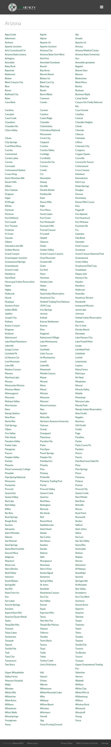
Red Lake (9, 501)
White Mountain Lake (51, 692)
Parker (78, 441)
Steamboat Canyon (49, 592)
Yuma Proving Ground (51, 724)
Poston (79, 485)
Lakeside (9, 345)
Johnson (79, 313)
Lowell (43, 361)
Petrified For (46, 461)
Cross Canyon (82, 170)
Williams (9, 704)
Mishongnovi (11, 393)
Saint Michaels (12, 533)
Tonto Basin (46, 640)
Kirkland (9, 333)
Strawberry (80, 592)
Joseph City (11, 317)
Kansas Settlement (49, 321)
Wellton (79, 684)
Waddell (79, 680)
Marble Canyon (48, 373)
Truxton (79, 648)
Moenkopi (80, 397)
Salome (8, 537)
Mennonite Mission (14, 385)
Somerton (45, 576)
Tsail (7, 652)
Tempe (78, 620)
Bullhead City (11, 94)
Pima (77, 465)
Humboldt (80, 301)
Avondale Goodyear (50, 62)
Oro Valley (10, 433)
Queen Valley (11, 497)
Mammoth (45, 369)
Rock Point (80, 513)
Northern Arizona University (54, 421)
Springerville (81, 581)
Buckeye (79, 90)
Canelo (43, 102)
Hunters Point (12, 305)
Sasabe (43, 549)
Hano (43, 273)
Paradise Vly (46, 441)
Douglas (79, 190)
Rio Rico (9, 513)
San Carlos (45, 537)
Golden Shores (12, 249)
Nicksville (45, 417)
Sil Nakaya (80, 568)
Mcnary (9, 381)
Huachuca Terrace (84, 297)
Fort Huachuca (82, 218)
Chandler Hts (11, 126)
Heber (8, 285)
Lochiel (78, 357)
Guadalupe (80, 269)
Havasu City (81, 277)
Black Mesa (81, 82)
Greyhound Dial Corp (86, 265)
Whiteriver (10, 696)
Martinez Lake (12, 377)
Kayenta (79, 321)
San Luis (79, 537)
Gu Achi (44, 269)
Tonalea (44, 636)
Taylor (8, 620)
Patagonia (10, 449)
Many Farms (81, 369)
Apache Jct (45, 42)
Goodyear (80, 249)
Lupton (79, 365)
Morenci (44, 401)
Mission (44, 393)
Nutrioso (79, 421)
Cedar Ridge (46, 118)
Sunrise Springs (12, 604)
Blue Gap (44, 86)
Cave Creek (10, 118)
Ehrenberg (80, 198)
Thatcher (79, 624)
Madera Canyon (13, 369)
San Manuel (11, 541)
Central (79, 118)
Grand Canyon (12, 253)
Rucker (78, 521)
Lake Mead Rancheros (16, 341)
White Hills (10, 692)
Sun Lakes (10, 600)
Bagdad (79, 66)
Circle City (45, 138)
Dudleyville (45, 194)
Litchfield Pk (11, 353)
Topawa (79, 640)
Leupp (78, 345)
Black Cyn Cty (47, 82)
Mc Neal (79, 377)
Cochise (44, 146)
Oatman (44, 425)
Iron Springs (46, 309)
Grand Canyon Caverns (51, 253)
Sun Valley (45, 600)
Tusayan (79, 660)
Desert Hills (11, 182)
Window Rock (82, 704)
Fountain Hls (81, 226)
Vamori (43, 676)
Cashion (44, 114)
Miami (43, 389)
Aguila (43, 34)
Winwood (80, 708)
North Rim (10, 421)
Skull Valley (10, 573)
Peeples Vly (46, 457)
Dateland (80, 174)
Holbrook (80, 289)
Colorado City (82, 146)
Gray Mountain (47, 258)
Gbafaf (43, 238)
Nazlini (43, 413)
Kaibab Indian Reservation (88, 317)
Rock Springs (11, 517)
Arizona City (46, 50)
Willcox (79, 700)
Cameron (44, 98)
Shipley (79, 557)
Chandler (44, 122)
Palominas (45, 437)
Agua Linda (10, 34)
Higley (8, 289)
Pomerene (10, 485)
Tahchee (79, 616)
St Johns (44, 584)
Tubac (43, 656)
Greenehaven (11, 265)
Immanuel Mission (84, 305)
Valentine (80, 672)
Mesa (43, 385)
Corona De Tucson (84, 162)
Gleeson (44, 241)
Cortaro (44, 166)
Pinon (78, 473)
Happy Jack (81, 273)
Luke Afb (9, 365)
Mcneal (43, 381)
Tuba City (9, 656)
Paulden (79, 449)
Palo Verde (10, 437)
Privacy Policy (67, 743)
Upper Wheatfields (14, 672)
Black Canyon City (14, 82)
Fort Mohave (81, 222)
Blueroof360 (18, 743)
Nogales (79, 417)
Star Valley (80, 588)
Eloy (77, 206)
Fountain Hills (47, 226)
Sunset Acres (81, 604)
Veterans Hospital (14, 680)
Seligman (9, 557)
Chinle (78, 126)
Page (77, 433)
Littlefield (80, 353)
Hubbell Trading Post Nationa (55, 301)
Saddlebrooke (47, 525)
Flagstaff (79, 210)
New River (10, 417)
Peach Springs (47, 453)
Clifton (78, 142)
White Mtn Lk (82, 692)
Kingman (9, 329)
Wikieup (44, 700)
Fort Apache (81, 214)
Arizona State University (87, 54)
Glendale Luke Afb (14, 246)
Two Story (10, 664)
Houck (8, 297)
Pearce (78, 453)
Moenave (44, 397)
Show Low (10, 565)
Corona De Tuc (47, 162)
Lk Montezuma (47, 357)
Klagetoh (44, 333)
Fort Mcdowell (47, 222)
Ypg (42, 720)
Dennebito (45, 178)
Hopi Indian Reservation (52, 293)
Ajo (77, 34)
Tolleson (44, 632)
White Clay (80, 688)
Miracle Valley (82, 389)
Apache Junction (13, 46)
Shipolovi (9, 561)
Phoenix (9, 465)
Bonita (78, 86)
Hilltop (43, 289)
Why (42, 696)
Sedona (43, 553)
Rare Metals (81, 497)
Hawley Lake (46, 281)
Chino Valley (11, 130)
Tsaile (43, 652)
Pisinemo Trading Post (51, 481)
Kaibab (43, 317)
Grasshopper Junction (16, 258)
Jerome (43, 313)
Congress (80, 150)
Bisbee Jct (45, 78)
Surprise (79, 612)
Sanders (44, 545)
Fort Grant (45, 218)
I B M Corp (45, 305)
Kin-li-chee (80, 325)
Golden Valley (47, 249)
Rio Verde (45, 513)
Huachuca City (47, 297)
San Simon (45, 541)
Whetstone (45, 688)
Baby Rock (10, 66)
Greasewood (81, 258)
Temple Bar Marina (49, 624)
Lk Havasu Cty (12, 357)
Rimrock (44, 509)
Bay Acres (45, 70)
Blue (7, 86)
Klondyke (80, 333)
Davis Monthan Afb (14, 178)
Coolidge (44, 154)
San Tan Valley (82, 541)
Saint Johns (81, 529)
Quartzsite (10, 493)
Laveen (43, 345)
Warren (44, 684)
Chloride (79, 130)
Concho (9, 150)
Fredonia (9, 230)
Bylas (7, 98)
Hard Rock (10, 277)
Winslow (44, 708)
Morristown (11, 405)
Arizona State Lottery (15, 54)
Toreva (43, 644)
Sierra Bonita (11, 568)
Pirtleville (45, 477)
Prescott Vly (81, 489)
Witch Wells (11, 712)
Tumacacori (10, 660)
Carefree (9, 110)
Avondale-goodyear (85, 62)
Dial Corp (80, 182)
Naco (7, 409)
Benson (79, 74)
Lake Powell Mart (84, 341)
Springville (10, 584)
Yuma (8, 724)
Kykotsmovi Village (49, 337)
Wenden (9, 688)
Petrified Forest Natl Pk (87, 461)
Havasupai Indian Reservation (20, 281)
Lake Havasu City (83, 337)
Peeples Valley (12, 457)
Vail (42, 672)
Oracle (43, 429)
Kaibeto (9, 321)
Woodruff (80, 712)
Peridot (8, 461)
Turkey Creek (46, 660)
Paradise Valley (12, 441)
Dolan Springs (82, 186)
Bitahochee (81, 78)
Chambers (10, 122)
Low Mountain (12, 361)
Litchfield (44, 349)
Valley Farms (11, 676)
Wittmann (45, 712)
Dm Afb (44, 186)
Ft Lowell (44, 233)
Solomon (9, 576)
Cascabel (9, 114)
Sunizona (79, 600)
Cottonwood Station (15, 170)
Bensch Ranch (47, 74)
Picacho (44, 465)
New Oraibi (81, 413)
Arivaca (79, 46)
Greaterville (46, 261)
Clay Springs (11, 142)
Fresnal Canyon (48, 230)
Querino (44, 497)
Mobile (78, 393)
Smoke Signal (46, 573)
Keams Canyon (12, 325)
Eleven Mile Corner (84, 202)
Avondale (9, 62)
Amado (79, 38)
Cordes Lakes (11, 158)
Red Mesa (45, 501)
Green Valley (81, 261)
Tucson (78, 656)
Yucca (78, 720)
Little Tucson (46, 353)
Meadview (80, 381)
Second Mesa (11, 553)
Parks (43, 445)
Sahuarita (9, 529)
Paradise (79, 437)
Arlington (9, 58)
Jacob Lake (80, 309)
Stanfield (44, 588)
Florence (9, 214)
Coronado (10, 166)
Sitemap (104, 743)
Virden (43, 680)
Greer (43, 265)
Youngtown (10, 720)
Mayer (43, 377)
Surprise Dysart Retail (16, 616)
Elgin (42, 206)
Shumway (45, 565)
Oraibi (78, 429)
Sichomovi (80, 565)
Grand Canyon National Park (89, 253)
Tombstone (10, 636)
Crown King (11, 174)
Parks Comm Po (83, 445)
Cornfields (45, 158)
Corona (8, 162)
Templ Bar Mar (12, 624)
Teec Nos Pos (46, 620)
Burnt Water (46, 94)
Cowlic (43, 170)
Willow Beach (47, 704)
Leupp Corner (12, 349)
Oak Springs (11, 425)
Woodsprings (11, 716)
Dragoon (9, 194)
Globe (43, 246)
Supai (43, 608)
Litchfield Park (82, 349)
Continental (11, 154)
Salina (78, 533)
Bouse (8, 90)
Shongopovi (46, 561)
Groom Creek (11, 269)
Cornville (79, 158)
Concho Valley (47, 150)
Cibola (8, 138)
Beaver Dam (81, 70)
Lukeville (44, 365)
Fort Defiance (11, 218)
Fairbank (9, 210)
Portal (43, 485)
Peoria (78, 457)
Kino (42, 329)
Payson (8, 453)
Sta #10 (8, 588)
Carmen (44, 110)
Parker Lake (11, 445)
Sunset (43, 604)
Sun (7, 596)
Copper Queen (82, 154)
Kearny (43, 325)
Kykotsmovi (11, 337)
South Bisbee (11, 581)
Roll (42, 517)
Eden (42, 198)
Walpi (8, 684)
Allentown (10, 38)
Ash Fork (44, 58)
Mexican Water (12, 389)
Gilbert (8, 241)
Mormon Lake (82, 401)
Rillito (8, 509)
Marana (9, 373)
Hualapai (9, 301)
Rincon (78, 509)
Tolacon (44, 628)
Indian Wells (11, 309)
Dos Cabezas (11, 190)
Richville (79, 505)
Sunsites (9, 608)
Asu (77, 58)
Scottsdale (80, 549)
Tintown (9, 628)
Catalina (79, 114)
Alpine (43, 38)
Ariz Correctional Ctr (15, 50)
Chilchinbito (46, 126)
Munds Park (81, 405)
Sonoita (79, 576)
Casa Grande (81, 110)
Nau (42, 409)
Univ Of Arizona (48, 664)
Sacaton (9, 525)
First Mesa (45, 210)
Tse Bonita (80, 652)
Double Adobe (47, 190)
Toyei (42, 648)
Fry (77, 230)
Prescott (9, 489)
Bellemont (10, 74)
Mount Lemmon (48, 405)
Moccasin (9, 397)
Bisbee (8, 78)
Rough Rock (11, 521)
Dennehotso (81, 178)
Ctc (42, 174)
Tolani (78, 628)
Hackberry (10, 273)
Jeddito (8, 313)
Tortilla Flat (81, 644)
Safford (79, 525)
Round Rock (46, 521)
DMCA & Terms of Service (87, 743)
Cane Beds (10, 102)
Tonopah (9, 640)
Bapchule (9, 70)
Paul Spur (45, 449)
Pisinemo (80, 477)
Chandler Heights (84, 122)
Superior (79, 608)
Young (78, 716)
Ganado (9, 238)
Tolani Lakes (11, 632)
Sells (42, 557)
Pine (42, 469)
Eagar (8, 198)
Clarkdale (80, 138)
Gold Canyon (81, 246)
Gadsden (79, 233)
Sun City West (82, 596)
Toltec (78, 632)
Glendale (79, 241)
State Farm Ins (12, 592)
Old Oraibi (80, 425)
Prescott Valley (47, 489)
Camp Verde (81, 98)
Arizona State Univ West (52, 54)
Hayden (79, 281)
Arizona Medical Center (87, 50)
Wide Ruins (10, 700)
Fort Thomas (11, 226)
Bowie (43, 90)
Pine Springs (81, 469)
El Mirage (9, 202)
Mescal (78, 385)
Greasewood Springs (15, 261)
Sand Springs (11, 545)
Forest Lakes (46, 214)
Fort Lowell (10, 222)
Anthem (9, 42)
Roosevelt (80, 517)
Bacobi (43, 66)
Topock (8, 644)
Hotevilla (79, 293)
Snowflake (80, 573)
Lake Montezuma (48, 341)
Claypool (44, 142)
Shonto (79, 561)
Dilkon (8, 186)
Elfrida (8, 206)
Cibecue (79, 134)
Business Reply (82, 94)
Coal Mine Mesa (13, 146)
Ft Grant (9, 233)
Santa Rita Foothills (14, 549)
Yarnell (43, 716)
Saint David (45, 529)
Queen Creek (46, 493)
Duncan (79, 194)
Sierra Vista (45, 568)
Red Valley (10, 505)
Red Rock (80, 501)
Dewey (43, 182)
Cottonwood (81, 166)
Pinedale (9, 473)
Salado (43, 533)
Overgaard (45, 433)
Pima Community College (17, 469)
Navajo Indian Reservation (88, 409)
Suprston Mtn (47, 612)
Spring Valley (46, 581)
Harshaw (44, 277)
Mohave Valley (12, 401)
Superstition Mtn (13, 612)
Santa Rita (80, 545)
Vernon (79, 676)
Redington (45, 505)
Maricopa (80, 373)
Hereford (79, 285)
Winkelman (10, 708)
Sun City (44, 596)
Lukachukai (81, 361)
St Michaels (81, 584)
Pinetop (44, 473)
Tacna (43, 616)
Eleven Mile (46, 202)
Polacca (79, 481)
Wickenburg (81, 696)
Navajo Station (12, 413)
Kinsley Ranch (82, 329)
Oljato (8, 429)
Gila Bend (80, 238)
